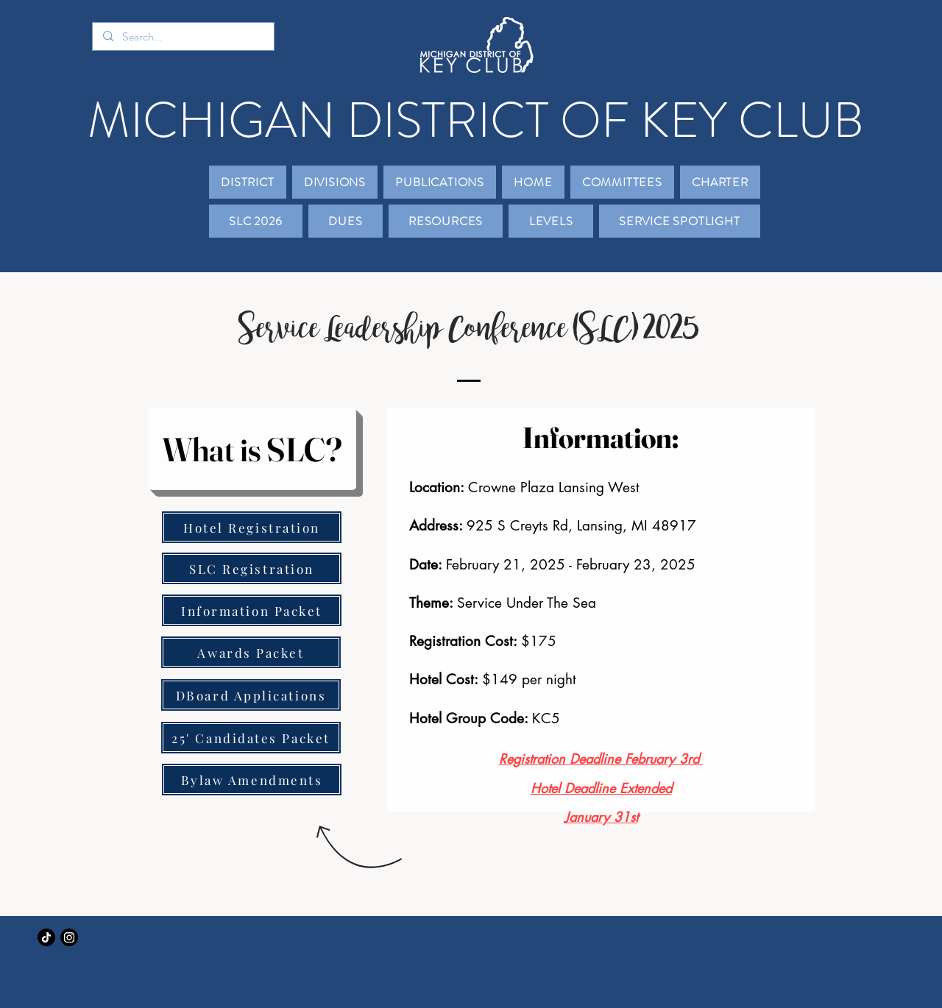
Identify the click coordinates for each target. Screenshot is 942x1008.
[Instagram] (69, 937)
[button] (247, 182)
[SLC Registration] (251, 568)
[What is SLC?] (252, 449)
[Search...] (182, 37)
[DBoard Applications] (250, 694)
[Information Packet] (251, 610)
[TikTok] (46, 937)
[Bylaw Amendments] (251, 779)
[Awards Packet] (250, 652)
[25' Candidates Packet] (250, 737)
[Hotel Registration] (251, 527)
